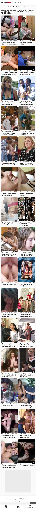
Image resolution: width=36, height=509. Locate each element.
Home (6, 507)
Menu (32, 503)
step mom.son (30, 7)
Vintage (6, 2)
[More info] (16, 39)
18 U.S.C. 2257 (18, 501)
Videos (18, 507)
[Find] (34, 2)
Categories (30, 507)
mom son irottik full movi (10, 7)
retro (21, 7)
